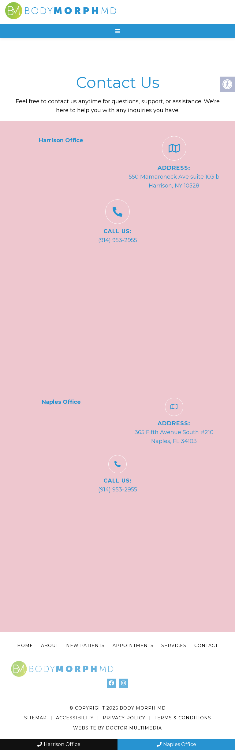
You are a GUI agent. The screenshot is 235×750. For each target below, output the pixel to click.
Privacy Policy (125, 718)
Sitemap (35, 718)
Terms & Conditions (183, 718)
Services (173, 645)
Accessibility (75, 718)
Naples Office (176, 744)
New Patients (85, 645)
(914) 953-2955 (117, 240)
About (49, 645)
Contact (206, 645)
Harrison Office (58, 744)
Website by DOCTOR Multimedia (117, 728)
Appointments (133, 645)
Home (25, 645)
